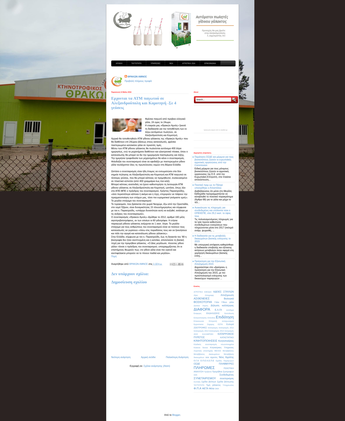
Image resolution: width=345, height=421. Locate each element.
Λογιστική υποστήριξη (203, 351)
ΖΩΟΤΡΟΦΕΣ (200, 327)
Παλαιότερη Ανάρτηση (177, 357)
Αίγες (196, 295)
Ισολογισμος (213, 328)
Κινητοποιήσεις (226, 341)
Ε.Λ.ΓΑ (218, 310)
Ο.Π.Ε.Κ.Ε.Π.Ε (207, 360)
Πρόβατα (208, 372)
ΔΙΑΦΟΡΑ (202, 309)
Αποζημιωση (227, 295)
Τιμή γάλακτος (213, 385)
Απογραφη (209, 295)
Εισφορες (198, 313)
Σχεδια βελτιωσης (225, 382)
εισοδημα (230, 310)
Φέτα (211, 388)
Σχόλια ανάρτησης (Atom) (157, 366)
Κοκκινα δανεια (201, 347)
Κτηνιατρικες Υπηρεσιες (222, 347)
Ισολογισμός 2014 (216, 331)
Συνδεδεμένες (226, 375)
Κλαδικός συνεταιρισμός (205, 344)
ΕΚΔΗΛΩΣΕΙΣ (213, 313)
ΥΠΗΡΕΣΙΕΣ (155, 63)
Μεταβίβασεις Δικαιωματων (207, 354)
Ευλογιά (230, 324)
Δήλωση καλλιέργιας (222, 305)
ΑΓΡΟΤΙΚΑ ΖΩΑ (188, 63)
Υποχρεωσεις (228, 385)
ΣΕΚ (195, 375)
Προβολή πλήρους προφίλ (138, 81)
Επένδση (211, 318)
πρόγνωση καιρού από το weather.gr (216, 130)
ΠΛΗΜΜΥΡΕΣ (226, 364)
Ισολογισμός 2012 (226, 328)
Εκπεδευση (229, 313)
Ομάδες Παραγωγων (225, 361)
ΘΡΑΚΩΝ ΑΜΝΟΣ (137, 76)
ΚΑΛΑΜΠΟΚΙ (207, 334)
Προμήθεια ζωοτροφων (223, 371)
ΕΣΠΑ (220, 324)
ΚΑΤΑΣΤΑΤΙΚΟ (227, 337)
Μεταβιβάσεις (228, 351)
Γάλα (217, 302)
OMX (217, 389)
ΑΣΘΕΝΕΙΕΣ (202, 298)
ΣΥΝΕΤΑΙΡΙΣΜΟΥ (205, 378)
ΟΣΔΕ (197, 364)
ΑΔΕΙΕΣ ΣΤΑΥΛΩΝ (223, 292)
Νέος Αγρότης (226, 357)
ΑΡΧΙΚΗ (119, 63)
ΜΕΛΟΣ (217, 351)
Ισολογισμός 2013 (201, 331)
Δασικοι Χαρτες (201, 306)
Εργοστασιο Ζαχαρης (204, 324)
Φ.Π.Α (197, 388)
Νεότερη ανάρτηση (121, 357)
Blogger (176, 415)
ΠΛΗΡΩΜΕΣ (204, 368)
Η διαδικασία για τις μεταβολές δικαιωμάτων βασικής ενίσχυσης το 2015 (213, 239)
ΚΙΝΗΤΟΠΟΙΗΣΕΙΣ (205, 340)
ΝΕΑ (171, 63)
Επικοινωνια (199, 321)
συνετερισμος (227, 378)
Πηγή (114, 256)
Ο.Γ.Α (196, 360)
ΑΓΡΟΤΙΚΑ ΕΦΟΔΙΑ (202, 292)
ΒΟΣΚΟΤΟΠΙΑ (203, 302)
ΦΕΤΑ (205, 388)
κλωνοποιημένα (227, 344)
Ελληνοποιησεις (200, 318)
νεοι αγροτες (211, 357)
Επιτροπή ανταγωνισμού (221, 321)
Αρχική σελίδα (148, 357)
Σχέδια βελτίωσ (208, 382)
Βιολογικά (229, 298)
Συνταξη (197, 382)
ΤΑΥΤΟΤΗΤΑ (136, 63)
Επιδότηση (225, 317)
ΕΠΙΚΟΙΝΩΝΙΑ (210, 63)
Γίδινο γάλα (227, 302)
